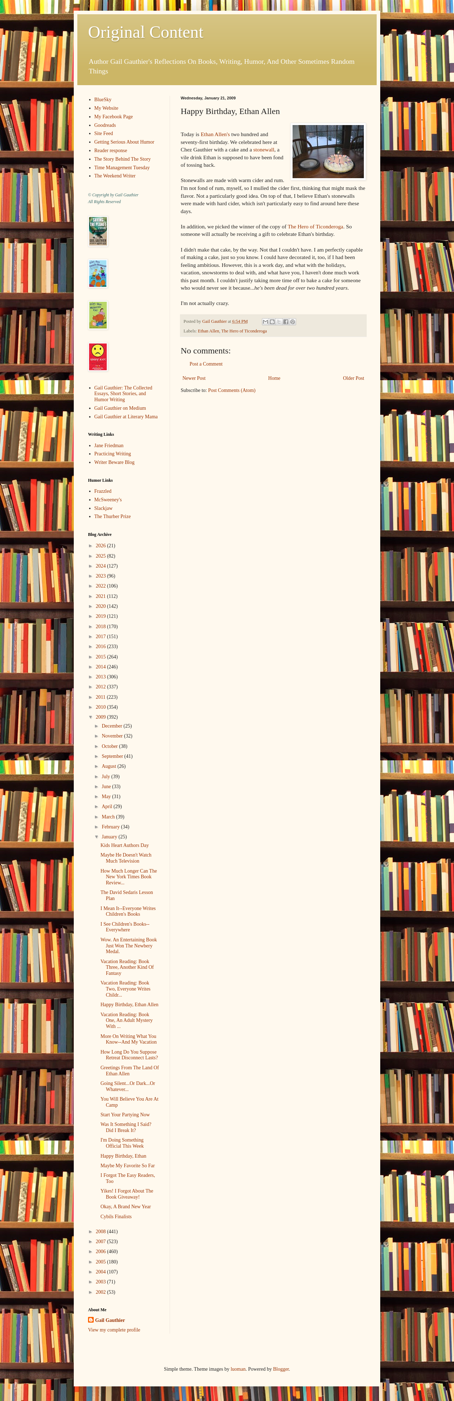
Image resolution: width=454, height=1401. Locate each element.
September (113, 756)
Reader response (110, 150)
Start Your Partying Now (125, 1114)
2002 (101, 1292)
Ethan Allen (208, 331)
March (109, 817)
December (112, 726)
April (107, 806)
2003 (101, 1281)
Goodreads (105, 125)
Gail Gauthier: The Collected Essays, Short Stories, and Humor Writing (123, 394)
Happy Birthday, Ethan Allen (129, 1004)
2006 (101, 1251)
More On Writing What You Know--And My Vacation (128, 1039)
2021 (101, 596)
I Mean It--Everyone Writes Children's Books (128, 911)
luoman (238, 1369)
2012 (101, 686)
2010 (101, 707)
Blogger (281, 1369)
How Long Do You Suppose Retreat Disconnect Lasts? (129, 1055)
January (110, 836)
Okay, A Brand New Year (125, 1206)
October (110, 746)
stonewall (263, 149)
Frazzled (103, 491)
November (113, 736)
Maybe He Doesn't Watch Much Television (125, 858)
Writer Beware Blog (114, 462)
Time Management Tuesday (122, 167)
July (106, 776)
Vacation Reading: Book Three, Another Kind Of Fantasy (127, 967)
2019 (101, 616)
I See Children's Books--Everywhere (124, 927)
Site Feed (103, 133)
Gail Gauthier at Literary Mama (126, 416)
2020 (101, 606)
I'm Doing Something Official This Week (122, 1143)
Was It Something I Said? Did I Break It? (125, 1127)
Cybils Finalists (116, 1216)
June (107, 786)
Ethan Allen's (215, 134)
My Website (106, 108)
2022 (101, 586)
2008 (101, 1231)
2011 (101, 697)
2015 (101, 657)
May (107, 796)
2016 (101, 646)
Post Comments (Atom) (232, 390)
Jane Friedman (109, 445)
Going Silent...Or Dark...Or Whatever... (127, 1086)
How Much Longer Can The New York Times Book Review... (128, 877)
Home (274, 378)
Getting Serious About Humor (124, 142)
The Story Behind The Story (122, 159)
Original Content (145, 31)
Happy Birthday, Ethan (123, 1156)
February (111, 826)
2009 (101, 717)
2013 (101, 676)
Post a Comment (206, 364)
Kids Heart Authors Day (124, 845)
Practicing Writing (112, 453)
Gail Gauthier (110, 1320)
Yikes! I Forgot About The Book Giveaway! (126, 1194)
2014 (101, 667)
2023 (101, 576)
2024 (101, 566)
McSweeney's (108, 499)
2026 (101, 545)
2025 (101, 556)
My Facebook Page (113, 116)
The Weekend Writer (115, 176)
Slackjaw (103, 508)
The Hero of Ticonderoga (315, 226)
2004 (101, 1272)
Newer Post (194, 378)
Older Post (354, 378)
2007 (101, 1241)
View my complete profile (114, 1330)
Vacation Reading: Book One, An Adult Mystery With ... (126, 1020)
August (109, 766)
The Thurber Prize (112, 516)
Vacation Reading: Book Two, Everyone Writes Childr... (125, 989)
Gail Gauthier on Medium (120, 408)
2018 (101, 626)
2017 (101, 636)
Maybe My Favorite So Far (127, 1165)
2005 (101, 1262)
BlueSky (103, 99)
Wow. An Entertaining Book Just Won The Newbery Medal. (128, 946)
